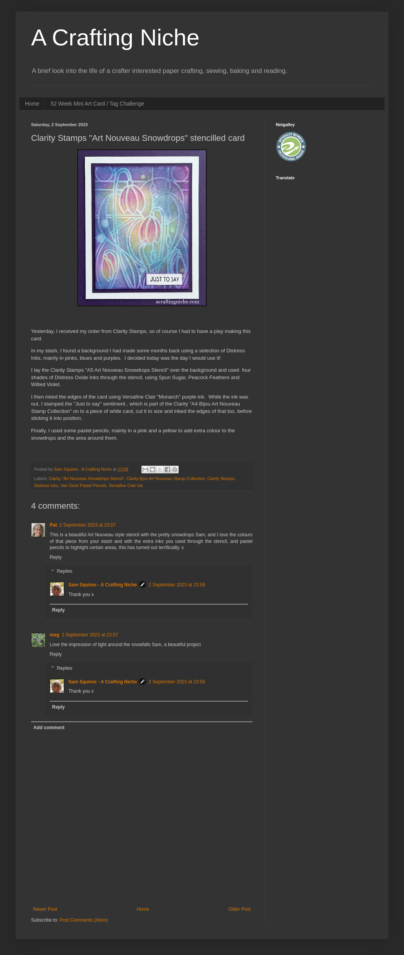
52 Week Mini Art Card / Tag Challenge (97, 104)
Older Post (239, 909)
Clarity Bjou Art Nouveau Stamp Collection (166, 478)
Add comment (48, 727)
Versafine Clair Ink (126, 485)
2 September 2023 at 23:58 (176, 585)
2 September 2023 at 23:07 (87, 525)
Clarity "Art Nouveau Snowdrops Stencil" (86, 478)
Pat (53, 525)
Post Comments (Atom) (83, 920)
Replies (64, 571)
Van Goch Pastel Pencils (83, 485)
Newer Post (45, 909)
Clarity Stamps (221, 478)
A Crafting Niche (115, 37)
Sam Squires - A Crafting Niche (102, 585)
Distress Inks (46, 485)
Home (32, 104)
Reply (56, 557)
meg (54, 635)
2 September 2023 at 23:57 (90, 635)
